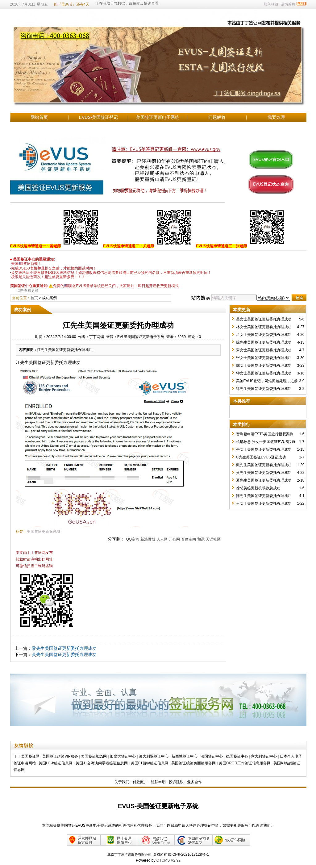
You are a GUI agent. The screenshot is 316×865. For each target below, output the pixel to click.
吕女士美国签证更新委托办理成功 (264, 334)
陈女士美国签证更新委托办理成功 (264, 365)
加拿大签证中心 (123, 756)
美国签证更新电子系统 (157, 117)
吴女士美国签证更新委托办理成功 (264, 319)
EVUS (55, 531)
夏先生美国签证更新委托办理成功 (264, 480)
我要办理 (276, 117)
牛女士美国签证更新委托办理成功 (264, 449)
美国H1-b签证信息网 (56, 763)
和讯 (201, 539)
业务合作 (194, 782)
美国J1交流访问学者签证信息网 (102, 763)
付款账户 (140, 782)
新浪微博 (147, 539)
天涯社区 (213, 539)
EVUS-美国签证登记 (98, 117)
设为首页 (288, 4)
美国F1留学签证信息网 (149, 763)
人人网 (162, 539)
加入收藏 (271, 4)
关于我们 (121, 782)
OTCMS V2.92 (168, 860)
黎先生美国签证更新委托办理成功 (64, 648)
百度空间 (188, 539)
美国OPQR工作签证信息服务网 (244, 763)
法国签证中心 (212, 756)
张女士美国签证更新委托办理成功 (264, 358)
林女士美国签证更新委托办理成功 (264, 327)
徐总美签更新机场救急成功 (258, 488)
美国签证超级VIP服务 (60, 756)
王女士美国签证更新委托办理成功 (264, 503)
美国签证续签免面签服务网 (193, 763)
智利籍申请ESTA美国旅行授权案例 (264, 434)
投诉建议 (176, 782)
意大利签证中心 (264, 756)
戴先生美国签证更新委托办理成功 (264, 465)
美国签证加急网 (94, 756)
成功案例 (49, 298)
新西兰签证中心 (185, 756)
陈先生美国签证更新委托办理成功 (264, 342)
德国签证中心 (237, 756)
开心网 (174, 539)
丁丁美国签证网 (27, 756)
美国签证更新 (38, 531)
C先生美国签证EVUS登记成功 (261, 457)
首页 (34, 298)
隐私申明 (158, 782)
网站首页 (39, 117)
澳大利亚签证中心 (153, 756)
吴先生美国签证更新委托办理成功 (64, 654)
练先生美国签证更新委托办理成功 (264, 389)
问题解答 (217, 117)
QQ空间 (132, 539)
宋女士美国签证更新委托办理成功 (264, 350)
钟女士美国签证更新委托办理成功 (264, 373)
